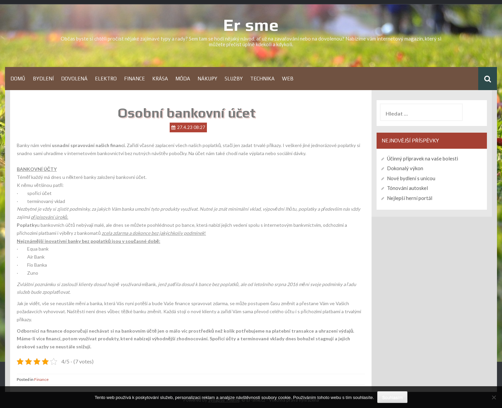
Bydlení (43, 78)
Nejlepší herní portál (409, 198)
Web (287, 78)
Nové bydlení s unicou (411, 178)
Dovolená (74, 78)
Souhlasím (392, 397)
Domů (17, 78)
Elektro (106, 78)
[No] (493, 397)
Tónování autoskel (407, 188)
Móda (182, 78)
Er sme (251, 25)
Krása (160, 78)
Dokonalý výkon (405, 168)
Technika (262, 78)
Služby (234, 78)
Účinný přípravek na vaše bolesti (422, 158)
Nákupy (207, 78)
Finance (134, 78)
